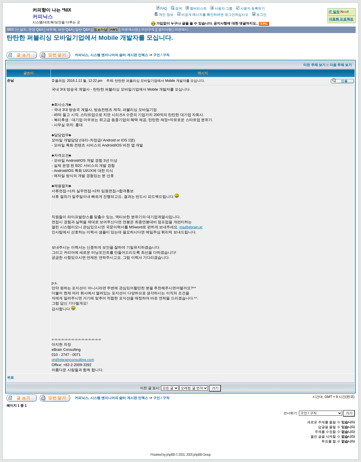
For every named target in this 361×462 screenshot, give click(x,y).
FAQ (161, 8)
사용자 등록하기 (250, 8)
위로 (10, 378)
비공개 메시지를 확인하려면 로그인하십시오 (212, 15)
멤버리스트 (196, 8)
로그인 (259, 15)
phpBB (170, 455)
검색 (176, 8)
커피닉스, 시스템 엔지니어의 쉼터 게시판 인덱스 (111, 55)
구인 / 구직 (161, 55)
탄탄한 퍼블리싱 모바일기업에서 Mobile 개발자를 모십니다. (89, 37)
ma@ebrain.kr (191, 227)
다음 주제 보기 (341, 65)
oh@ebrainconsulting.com (73, 360)
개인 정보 (164, 15)
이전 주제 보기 (314, 65)
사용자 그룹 (221, 8)
